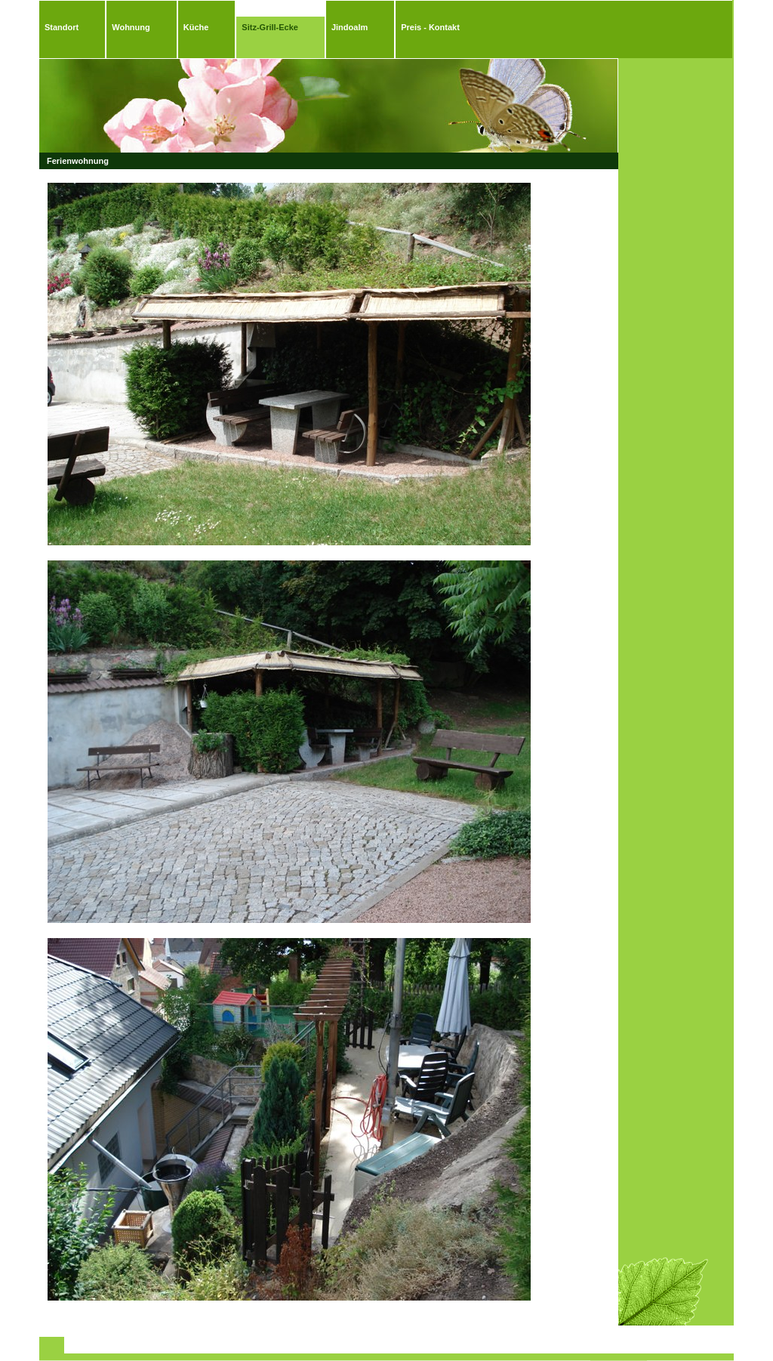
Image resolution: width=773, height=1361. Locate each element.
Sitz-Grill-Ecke (270, 27)
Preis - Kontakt (430, 27)
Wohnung (131, 27)
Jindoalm (349, 27)
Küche (196, 27)
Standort (62, 27)
